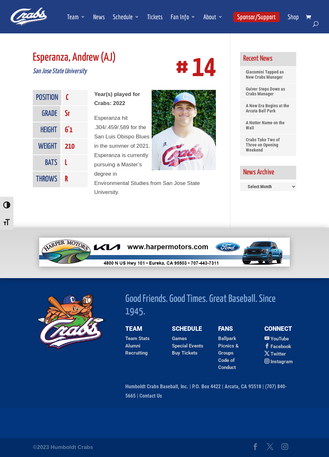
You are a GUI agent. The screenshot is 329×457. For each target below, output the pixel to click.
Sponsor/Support (256, 17)
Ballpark (227, 338)
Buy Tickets (185, 353)
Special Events (187, 346)
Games (179, 338)
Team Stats (137, 338)
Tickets (155, 17)
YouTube (280, 339)
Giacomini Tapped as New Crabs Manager (265, 74)
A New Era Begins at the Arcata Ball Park (267, 108)
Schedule (123, 17)
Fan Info (180, 17)
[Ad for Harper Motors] (164, 265)
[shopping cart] (310, 17)
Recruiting (136, 353)
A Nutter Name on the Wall (265, 125)
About (209, 17)
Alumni (132, 346)
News (99, 17)
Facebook (281, 346)
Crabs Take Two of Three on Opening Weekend (263, 145)
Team (73, 17)
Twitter (278, 354)
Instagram (282, 362)
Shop (293, 17)
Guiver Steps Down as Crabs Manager (265, 91)
